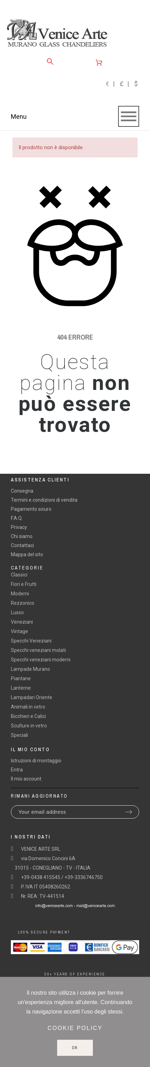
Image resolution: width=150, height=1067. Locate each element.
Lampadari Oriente (31, 697)
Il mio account (26, 779)
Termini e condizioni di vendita (44, 500)
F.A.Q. (17, 518)
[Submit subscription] (128, 811)
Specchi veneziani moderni (40, 659)
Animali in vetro (28, 707)
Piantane (21, 678)
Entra (17, 769)
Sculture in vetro (29, 725)
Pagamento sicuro (31, 509)
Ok (75, 1048)
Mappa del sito (27, 554)
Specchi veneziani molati (38, 650)
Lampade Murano (30, 669)
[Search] (50, 61)
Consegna (22, 491)
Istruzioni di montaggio (36, 760)
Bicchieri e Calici (28, 716)
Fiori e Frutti (23, 584)
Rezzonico (22, 603)
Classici (19, 575)
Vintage (19, 631)
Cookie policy (75, 1028)
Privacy (19, 527)
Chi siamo (22, 536)
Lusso (17, 612)
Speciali (19, 735)
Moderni (20, 593)
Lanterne (21, 688)
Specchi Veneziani (31, 641)
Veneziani (22, 622)
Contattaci (22, 545)
